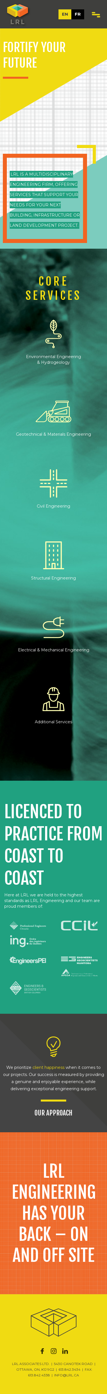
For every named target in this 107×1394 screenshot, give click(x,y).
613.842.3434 (69, 1369)
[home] (16, 14)
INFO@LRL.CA (66, 1375)
